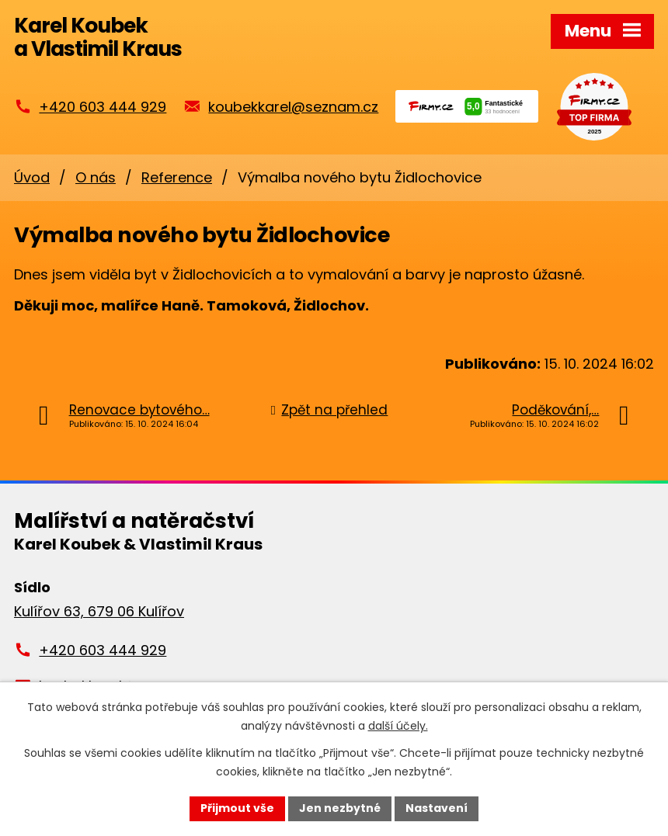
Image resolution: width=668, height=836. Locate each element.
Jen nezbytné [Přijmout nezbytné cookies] (340, 808)
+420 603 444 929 (102, 106)
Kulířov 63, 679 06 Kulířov (99, 611)
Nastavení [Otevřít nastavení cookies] (436, 808)
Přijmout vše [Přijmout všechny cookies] (237, 808)
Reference (176, 177)
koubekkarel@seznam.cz (293, 106)
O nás (95, 177)
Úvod (32, 177)
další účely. (398, 726)
